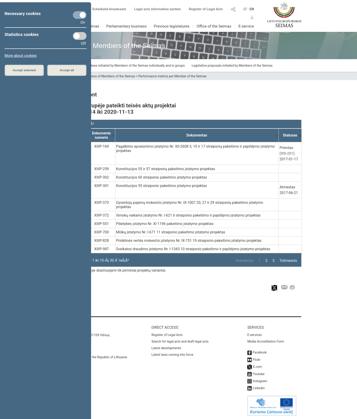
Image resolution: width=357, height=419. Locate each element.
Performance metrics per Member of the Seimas (172, 76)
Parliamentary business (126, 26)
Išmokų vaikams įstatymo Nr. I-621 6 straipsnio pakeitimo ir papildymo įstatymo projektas (188, 215)
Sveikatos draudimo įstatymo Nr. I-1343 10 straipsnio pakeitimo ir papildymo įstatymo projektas (193, 249)
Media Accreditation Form (265, 341)
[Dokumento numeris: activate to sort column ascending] (101, 135)
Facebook (260, 352)
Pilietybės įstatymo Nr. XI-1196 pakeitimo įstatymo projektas (165, 224)
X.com (257, 367)
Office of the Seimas (213, 26)
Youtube (258, 374)
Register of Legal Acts (206, 9)
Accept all (67, 70)
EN (252, 9)
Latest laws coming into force (172, 354)
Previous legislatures (171, 26)
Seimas (93, 26)
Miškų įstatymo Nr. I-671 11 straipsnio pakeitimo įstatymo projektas (170, 232)
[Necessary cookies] (80, 15)
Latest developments (166, 348)
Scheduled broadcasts (106, 9)
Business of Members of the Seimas (109, 76)
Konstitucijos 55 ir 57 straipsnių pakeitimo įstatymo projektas (165, 169)
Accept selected (24, 70)
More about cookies (21, 55)
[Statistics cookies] (80, 36)
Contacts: (65, 327)
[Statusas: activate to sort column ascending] (290, 135)
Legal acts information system (157, 9)
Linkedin (259, 388)
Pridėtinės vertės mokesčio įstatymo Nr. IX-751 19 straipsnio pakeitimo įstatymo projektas (189, 240)
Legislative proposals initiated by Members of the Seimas (232, 65)
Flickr (256, 359)
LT (245, 9)
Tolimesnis (288, 260)
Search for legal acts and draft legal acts (180, 341)
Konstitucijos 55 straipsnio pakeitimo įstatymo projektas (161, 186)
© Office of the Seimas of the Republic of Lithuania (91, 357)
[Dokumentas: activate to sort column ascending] (197, 135)
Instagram (260, 381)
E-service (246, 26)
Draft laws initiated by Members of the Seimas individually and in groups (134, 65)
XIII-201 (287, 153)
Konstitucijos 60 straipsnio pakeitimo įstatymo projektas (161, 177)
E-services (254, 335)
